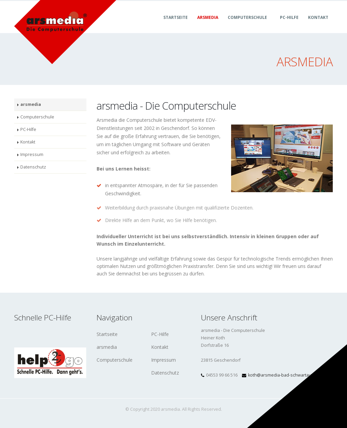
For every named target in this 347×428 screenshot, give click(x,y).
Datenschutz (33, 167)
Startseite (175, 25)
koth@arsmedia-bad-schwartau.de (283, 375)
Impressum (31, 154)
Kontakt (318, 25)
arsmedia (207, 25)
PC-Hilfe (289, 25)
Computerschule (247, 25)
